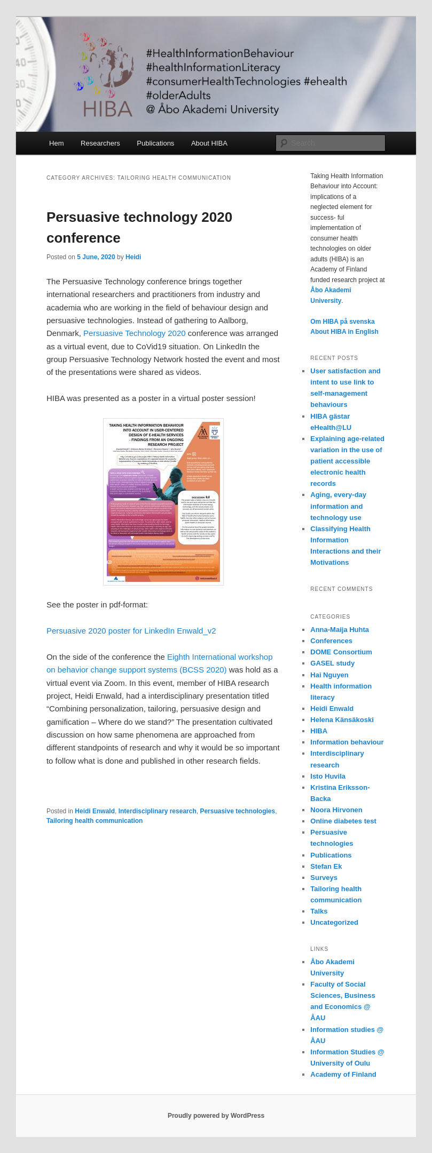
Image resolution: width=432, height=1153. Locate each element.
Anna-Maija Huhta (339, 630)
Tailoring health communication (94, 820)
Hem (56, 143)
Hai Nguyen (329, 675)
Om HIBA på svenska (342, 321)
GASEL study (332, 663)
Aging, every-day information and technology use (338, 506)
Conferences (331, 641)
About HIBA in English (344, 331)
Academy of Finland (343, 1074)
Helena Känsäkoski (342, 720)
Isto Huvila (327, 776)
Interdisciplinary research (158, 811)
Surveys (323, 878)
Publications (155, 143)
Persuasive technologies (237, 811)
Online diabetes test (343, 821)
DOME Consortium (341, 652)
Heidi (133, 257)
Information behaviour (346, 742)
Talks (318, 911)
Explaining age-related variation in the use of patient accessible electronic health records (347, 461)
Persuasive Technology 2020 (134, 333)
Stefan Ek (326, 866)
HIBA (318, 731)
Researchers (100, 143)
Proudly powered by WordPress (216, 1115)
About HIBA (209, 143)
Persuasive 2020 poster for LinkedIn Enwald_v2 (131, 630)
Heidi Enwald (95, 811)
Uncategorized (334, 922)
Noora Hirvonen (336, 810)
